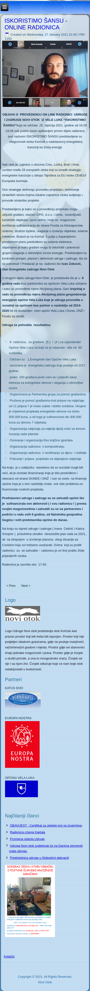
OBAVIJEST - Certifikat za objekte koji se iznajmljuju (46, 825)
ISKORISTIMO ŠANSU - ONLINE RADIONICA (36, 24)
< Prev (11, 585)
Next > (25, 585)
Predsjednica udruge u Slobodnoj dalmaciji (39, 858)
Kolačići (9, 956)
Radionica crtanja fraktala (27, 832)
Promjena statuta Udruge (27, 839)
